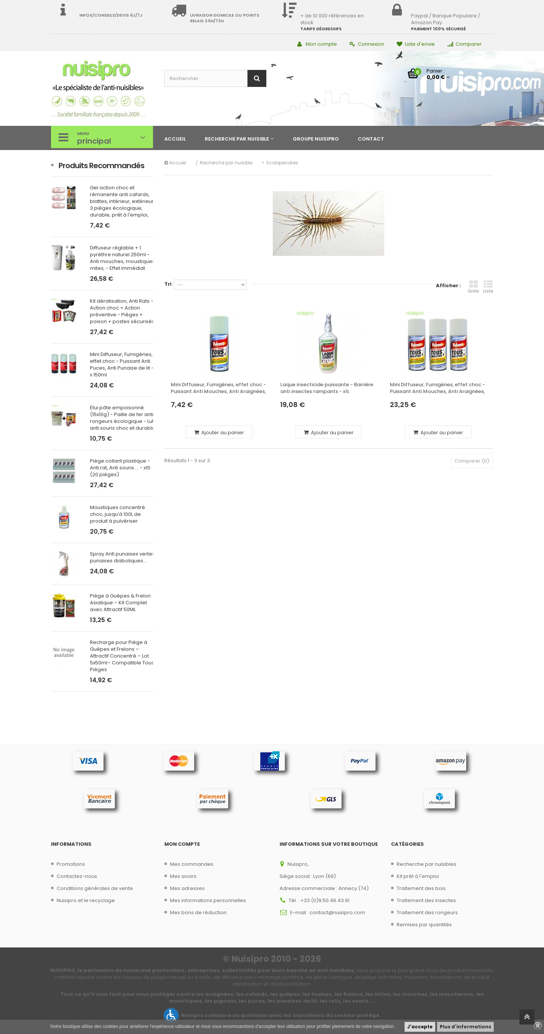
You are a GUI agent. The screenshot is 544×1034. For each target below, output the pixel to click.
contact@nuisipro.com (337, 912)
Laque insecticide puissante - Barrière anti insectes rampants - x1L (326, 388)
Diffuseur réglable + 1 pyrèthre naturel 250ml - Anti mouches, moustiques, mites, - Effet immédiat (123, 258)
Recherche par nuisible (226, 162)
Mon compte (317, 44)
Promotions (71, 864)
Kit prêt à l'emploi (418, 876)
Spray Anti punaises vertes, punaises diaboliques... (123, 557)
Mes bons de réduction (198, 912)
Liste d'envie (416, 44)
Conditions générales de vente (95, 888)
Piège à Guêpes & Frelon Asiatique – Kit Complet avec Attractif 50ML (120, 603)
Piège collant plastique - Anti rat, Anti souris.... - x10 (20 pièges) (120, 468)
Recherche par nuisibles (426, 864)
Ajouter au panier (219, 432)
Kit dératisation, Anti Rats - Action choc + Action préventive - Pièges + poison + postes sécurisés (122, 311)
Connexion (366, 44)
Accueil (175, 162)
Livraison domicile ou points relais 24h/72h (224, 18)
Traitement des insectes (426, 900)
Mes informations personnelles (208, 900)
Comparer (464, 44)
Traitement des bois (421, 888)
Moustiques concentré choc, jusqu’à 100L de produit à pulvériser (117, 514)
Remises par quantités (424, 924)
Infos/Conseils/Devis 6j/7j (110, 15)
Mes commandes (191, 864)
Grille (473, 287)
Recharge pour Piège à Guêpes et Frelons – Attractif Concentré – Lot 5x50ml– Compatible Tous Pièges (122, 656)
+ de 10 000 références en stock (332, 19)
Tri (168, 284)
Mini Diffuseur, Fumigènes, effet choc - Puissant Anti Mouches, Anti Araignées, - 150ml (218, 388)
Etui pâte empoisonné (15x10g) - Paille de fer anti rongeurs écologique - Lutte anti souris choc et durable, (124, 418)
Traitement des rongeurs (427, 912)
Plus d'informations (465, 1026)
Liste (488, 287)
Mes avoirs (183, 876)
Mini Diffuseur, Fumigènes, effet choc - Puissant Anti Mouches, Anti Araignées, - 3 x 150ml (437, 388)
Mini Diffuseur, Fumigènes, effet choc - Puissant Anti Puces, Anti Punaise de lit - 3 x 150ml (124, 364)
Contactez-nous (77, 876)
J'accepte (420, 1026)
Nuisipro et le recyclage (86, 900)
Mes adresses (187, 888)
